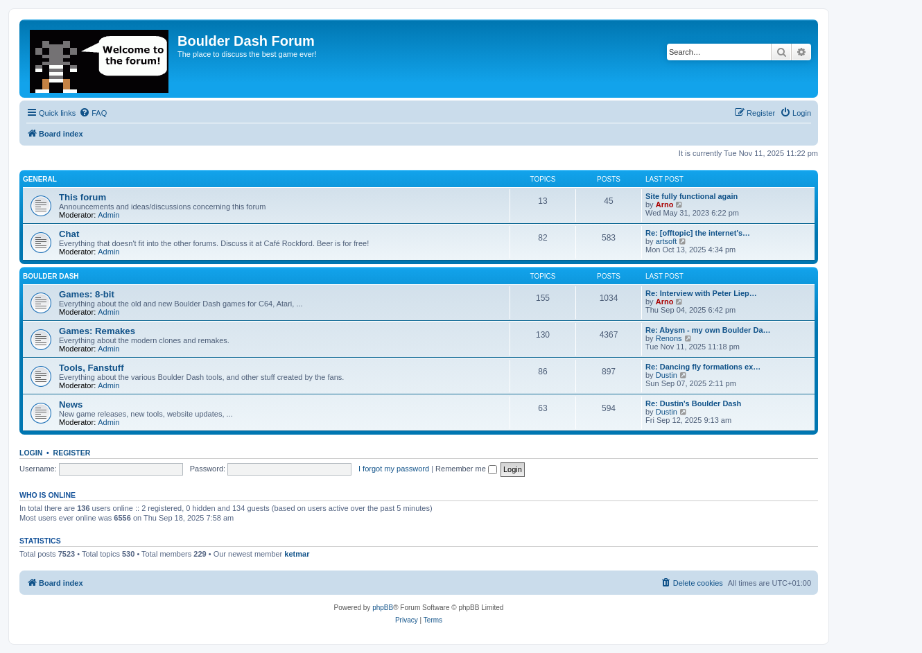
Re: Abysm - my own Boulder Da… (708, 330)
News (70, 404)
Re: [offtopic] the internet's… (697, 233)
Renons (669, 338)
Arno (665, 204)
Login (30, 453)
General (40, 179)
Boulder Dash (51, 276)
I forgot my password (393, 468)
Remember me (466, 468)
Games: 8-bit (86, 294)
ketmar (296, 554)
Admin (108, 215)
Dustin (666, 375)
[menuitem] (93, 113)
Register (72, 453)
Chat (69, 234)
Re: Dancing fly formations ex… (702, 367)
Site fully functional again (691, 196)
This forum (82, 197)
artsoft (666, 241)
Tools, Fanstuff (91, 368)
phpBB (382, 607)
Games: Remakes (97, 331)
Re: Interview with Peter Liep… (701, 293)
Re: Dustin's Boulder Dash (693, 403)
